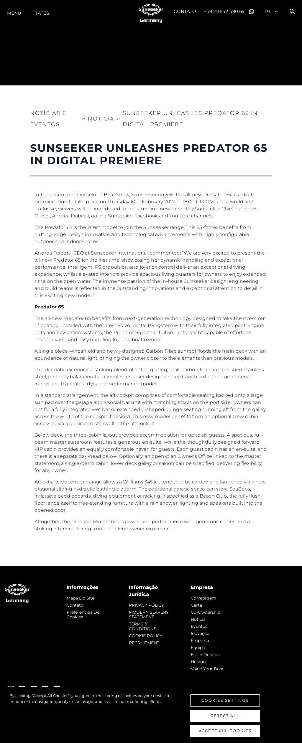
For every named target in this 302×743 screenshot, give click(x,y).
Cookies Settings (225, 701)
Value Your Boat (207, 668)
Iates (42, 13)
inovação (200, 633)
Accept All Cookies (225, 731)
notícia (198, 619)
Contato (185, 11)
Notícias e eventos (48, 119)
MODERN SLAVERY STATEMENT (149, 615)
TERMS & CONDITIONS (142, 626)
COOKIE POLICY (146, 635)
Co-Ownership (205, 612)
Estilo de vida (205, 654)
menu (14, 13)
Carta (196, 605)
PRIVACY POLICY (146, 605)
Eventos (199, 626)
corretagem (203, 598)
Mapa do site (80, 598)
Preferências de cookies (83, 615)
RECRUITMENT (144, 642)
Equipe (198, 647)
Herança (199, 661)
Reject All (225, 716)
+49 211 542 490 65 (224, 11)
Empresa (200, 640)
